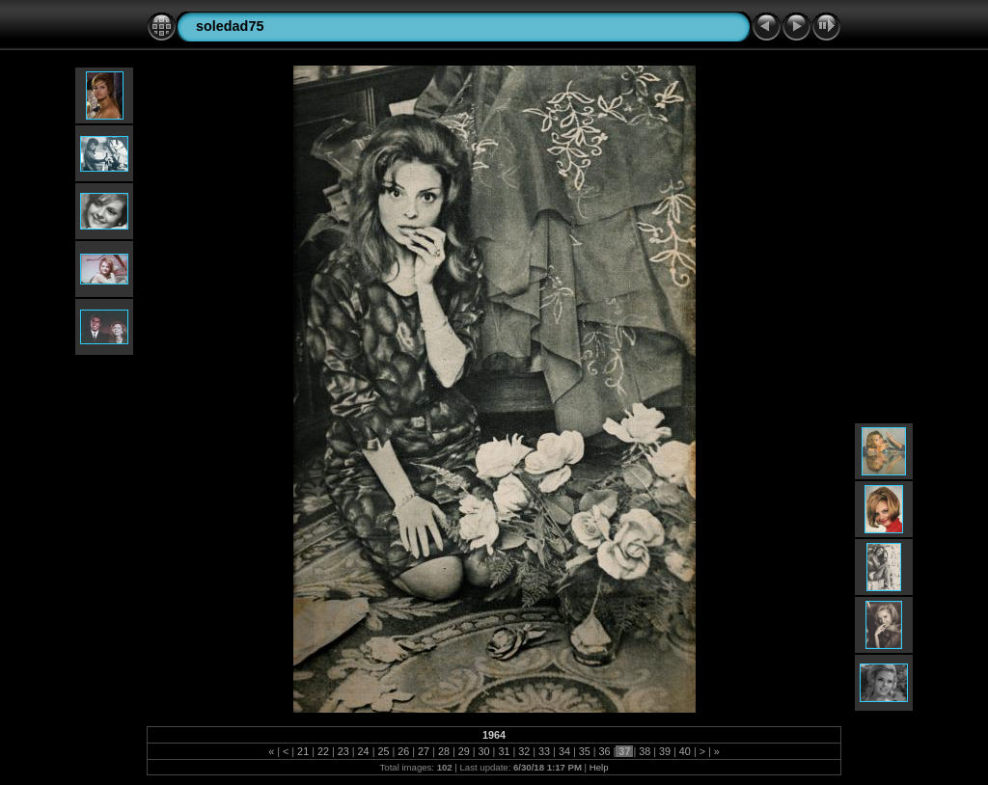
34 (564, 751)
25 (383, 751)
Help (599, 767)
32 (524, 751)
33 (544, 751)
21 (303, 751)
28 (444, 751)
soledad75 (229, 26)
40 (685, 751)
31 (503, 751)
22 (323, 751)
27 (423, 751)
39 (664, 751)
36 (605, 751)
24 (363, 751)
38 (644, 751)
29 (464, 751)
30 (484, 751)
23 (343, 751)
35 (584, 751)
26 (403, 751)
